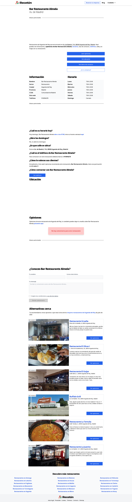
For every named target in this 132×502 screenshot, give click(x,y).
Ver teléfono (37, 175)
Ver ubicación (86, 59)
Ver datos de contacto (86, 64)
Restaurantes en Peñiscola (109, 478)
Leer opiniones (86, 54)
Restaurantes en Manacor (66, 489)
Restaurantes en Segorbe (22, 491)
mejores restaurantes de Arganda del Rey (81, 313)
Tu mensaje (32, 281)
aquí (82, 134)
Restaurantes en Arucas (66, 481)
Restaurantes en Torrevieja (109, 481)
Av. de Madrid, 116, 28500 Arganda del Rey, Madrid (79, 44)
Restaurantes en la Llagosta (66, 486)
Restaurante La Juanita (80, 446)
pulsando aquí (38, 223)
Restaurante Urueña (79, 321)
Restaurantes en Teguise (109, 489)
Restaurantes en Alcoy (109, 491)
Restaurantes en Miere (66, 491)
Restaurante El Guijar (79, 371)
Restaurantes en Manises (66, 478)
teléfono (93, 47)
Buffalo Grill (75, 396)
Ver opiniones (94, 338)
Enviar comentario (38, 300)
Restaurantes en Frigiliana (23, 483)
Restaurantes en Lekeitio (22, 481)
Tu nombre (32, 274)
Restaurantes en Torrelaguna (23, 489)
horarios (75, 47)
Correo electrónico (72, 274)
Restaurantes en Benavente (22, 486)
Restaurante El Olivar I (80, 346)
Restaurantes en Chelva (109, 483)
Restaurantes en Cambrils (109, 486)
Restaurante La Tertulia (80, 421)
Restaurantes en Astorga (22, 478)
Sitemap (81, 500)
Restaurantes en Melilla (66, 483)
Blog (103, 3)
